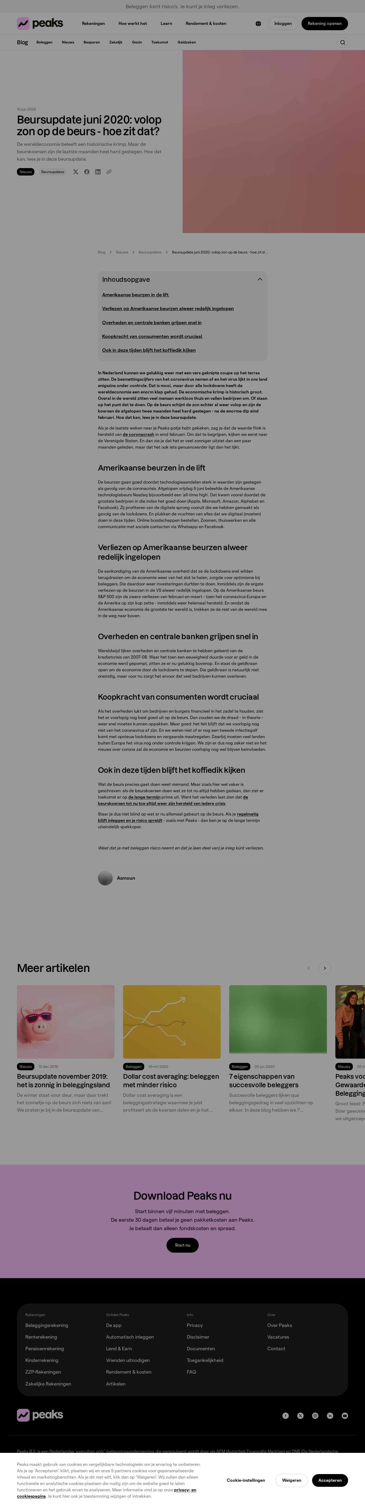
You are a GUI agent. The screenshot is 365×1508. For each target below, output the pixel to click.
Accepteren (330, 1480)
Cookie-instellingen (246, 1480)
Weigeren (291, 1480)
